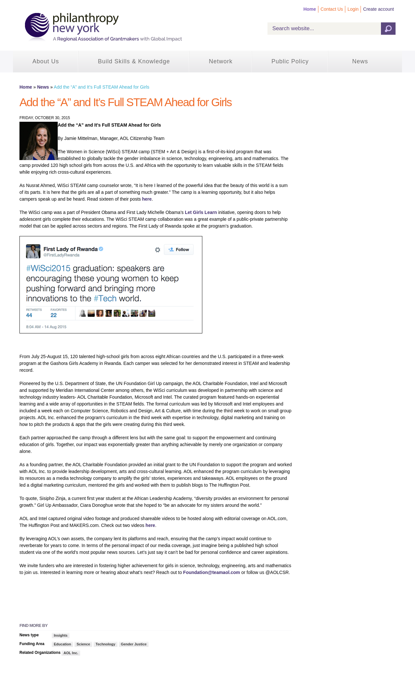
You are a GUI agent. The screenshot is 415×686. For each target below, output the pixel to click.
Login (353, 9)
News (360, 61)
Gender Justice (134, 644)
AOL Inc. (71, 653)
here (147, 199)
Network (220, 61)
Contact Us (332, 9)
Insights (60, 635)
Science (83, 644)
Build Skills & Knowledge (134, 61)
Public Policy (290, 61)
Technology (105, 644)
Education (62, 644)
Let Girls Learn (201, 212)
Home (309, 9)
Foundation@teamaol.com (211, 572)
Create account (378, 9)
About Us (45, 61)
